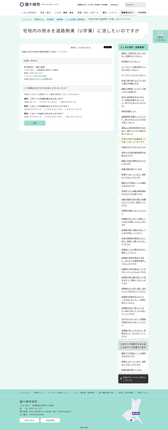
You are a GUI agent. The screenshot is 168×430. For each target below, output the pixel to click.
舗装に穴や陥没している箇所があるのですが (134, 184)
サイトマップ (25, 392)
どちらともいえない (48, 101)
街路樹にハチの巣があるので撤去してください (134, 251)
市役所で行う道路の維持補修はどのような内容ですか (134, 192)
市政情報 (142, 12)
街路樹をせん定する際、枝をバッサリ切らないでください (134, 290)
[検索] (133, 4)
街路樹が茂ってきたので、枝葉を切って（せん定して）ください (134, 333)
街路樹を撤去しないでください (134, 212)
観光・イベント (110, 12)
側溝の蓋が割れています (132, 169)
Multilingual (114, 5)
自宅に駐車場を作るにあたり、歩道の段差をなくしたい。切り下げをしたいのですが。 (134, 101)
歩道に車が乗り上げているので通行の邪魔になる (134, 82)
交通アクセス (142, 392)
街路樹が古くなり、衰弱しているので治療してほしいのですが (134, 221)
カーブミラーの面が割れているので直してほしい (134, 68)
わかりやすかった (34, 109)
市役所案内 (50, 420)
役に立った (31, 101)
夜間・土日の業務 (126, 392)
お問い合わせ (29, 420)
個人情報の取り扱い (107, 392)
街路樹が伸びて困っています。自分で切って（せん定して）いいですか (134, 311)
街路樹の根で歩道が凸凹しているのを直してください (134, 231)
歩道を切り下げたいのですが (134, 147)
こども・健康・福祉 (64, 12)
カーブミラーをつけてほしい (134, 75)
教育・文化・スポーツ (88, 12)
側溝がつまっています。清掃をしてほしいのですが (134, 176)
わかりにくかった (74, 109)
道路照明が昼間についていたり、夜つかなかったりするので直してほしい (134, 119)
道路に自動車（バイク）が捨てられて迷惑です (134, 90)
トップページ (27, 19)
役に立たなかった (68, 101)
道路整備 (59, 19)
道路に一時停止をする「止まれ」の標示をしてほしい (134, 54)
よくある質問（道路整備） (76, 19)
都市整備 (50, 19)
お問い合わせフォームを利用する (38, 79)
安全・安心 (45, 12)
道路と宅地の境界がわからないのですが (134, 162)
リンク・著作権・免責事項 (83, 392)
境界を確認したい (129, 111)
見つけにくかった (74, 116)
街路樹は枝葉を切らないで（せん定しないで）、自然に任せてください (134, 299)
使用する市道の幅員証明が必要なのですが (134, 154)
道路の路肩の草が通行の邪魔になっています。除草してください (134, 202)
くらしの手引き (29, 12)
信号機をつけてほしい (131, 61)
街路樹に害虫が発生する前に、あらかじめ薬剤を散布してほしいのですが (134, 260)
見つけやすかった (34, 116)
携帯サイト (39, 392)
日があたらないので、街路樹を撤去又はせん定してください (134, 322)
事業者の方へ (127, 12)
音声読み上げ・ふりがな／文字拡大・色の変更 (92, 5)
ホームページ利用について (58, 392)
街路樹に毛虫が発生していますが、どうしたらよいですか (134, 270)
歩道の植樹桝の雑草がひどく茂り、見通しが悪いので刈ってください (134, 241)
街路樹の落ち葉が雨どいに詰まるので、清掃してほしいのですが (134, 280)
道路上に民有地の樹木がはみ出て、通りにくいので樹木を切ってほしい (134, 130)
